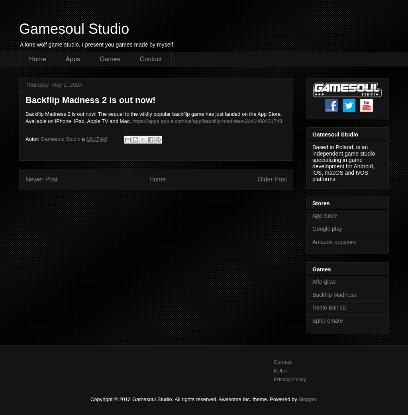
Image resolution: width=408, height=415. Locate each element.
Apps (73, 59)
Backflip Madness (334, 295)
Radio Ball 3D (329, 307)
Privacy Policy (290, 379)
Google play (327, 229)
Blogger (307, 399)
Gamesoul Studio (74, 29)
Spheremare (327, 321)
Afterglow (323, 282)
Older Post (272, 179)
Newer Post (42, 179)
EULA (280, 371)
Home (37, 59)
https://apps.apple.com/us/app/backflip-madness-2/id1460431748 (207, 121)
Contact (151, 59)
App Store (324, 215)
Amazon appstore (334, 242)
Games (110, 59)
